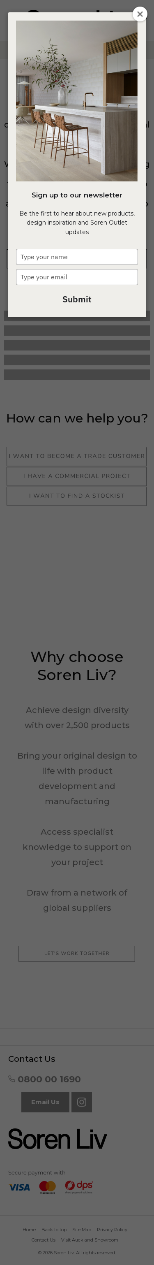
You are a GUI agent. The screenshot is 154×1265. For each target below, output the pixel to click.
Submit (77, 299)
